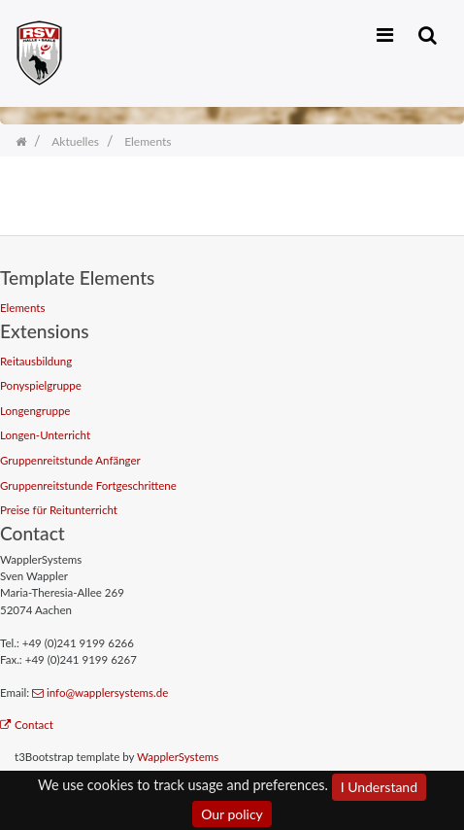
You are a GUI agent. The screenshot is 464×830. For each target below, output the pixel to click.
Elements (22, 307)
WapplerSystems (177, 756)
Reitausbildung (36, 361)
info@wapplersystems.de (100, 692)
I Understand (379, 786)
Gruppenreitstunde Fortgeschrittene (88, 485)
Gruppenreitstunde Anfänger (70, 460)
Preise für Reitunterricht (58, 509)
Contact (26, 724)
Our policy (232, 814)
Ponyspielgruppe (41, 385)
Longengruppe (35, 410)
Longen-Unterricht (45, 435)
